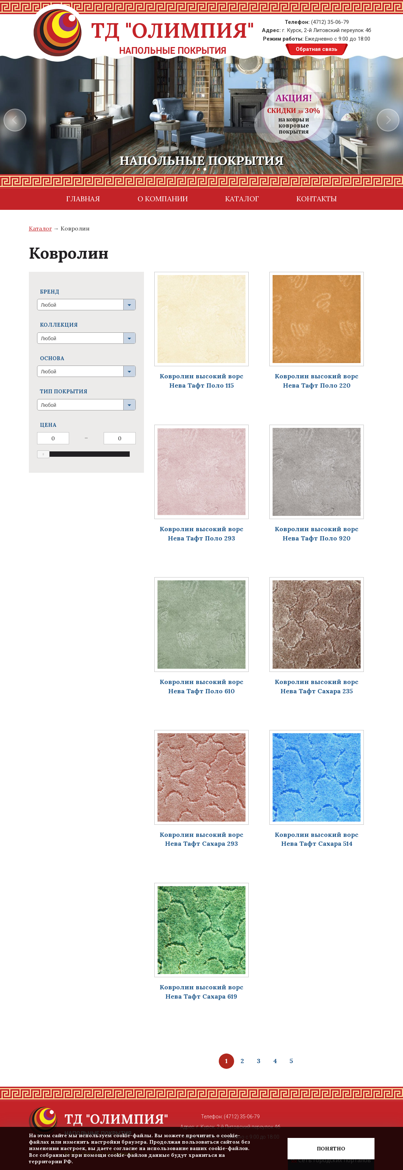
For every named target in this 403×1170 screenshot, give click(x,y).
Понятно (331, 1148)
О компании (163, 198)
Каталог (242, 198)
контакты (316, 198)
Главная (83, 198)
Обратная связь (316, 49)
